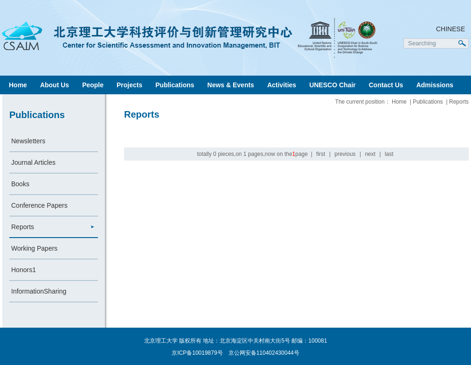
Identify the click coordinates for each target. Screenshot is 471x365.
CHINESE (450, 29)
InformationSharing (38, 291)
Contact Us (386, 85)
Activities (281, 85)
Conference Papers (39, 205)
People (93, 85)
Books (20, 184)
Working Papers (34, 248)
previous (344, 154)
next (370, 154)
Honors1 (23, 270)
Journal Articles (33, 162)
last (389, 154)
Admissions (434, 85)
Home (18, 85)
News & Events (231, 85)
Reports (22, 227)
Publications (174, 85)
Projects (129, 85)
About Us (54, 85)
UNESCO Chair (332, 85)
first (320, 154)
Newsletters (28, 141)
